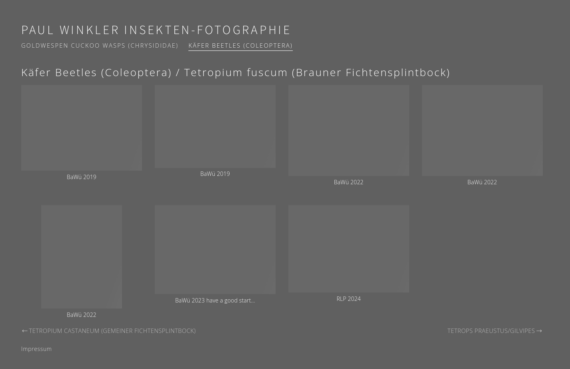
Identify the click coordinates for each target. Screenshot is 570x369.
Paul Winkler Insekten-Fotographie (156, 30)
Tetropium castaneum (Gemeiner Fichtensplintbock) (108, 331)
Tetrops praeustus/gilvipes (495, 331)
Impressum (36, 349)
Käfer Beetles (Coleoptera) (240, 45)
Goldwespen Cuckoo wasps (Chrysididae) (99, 45)
